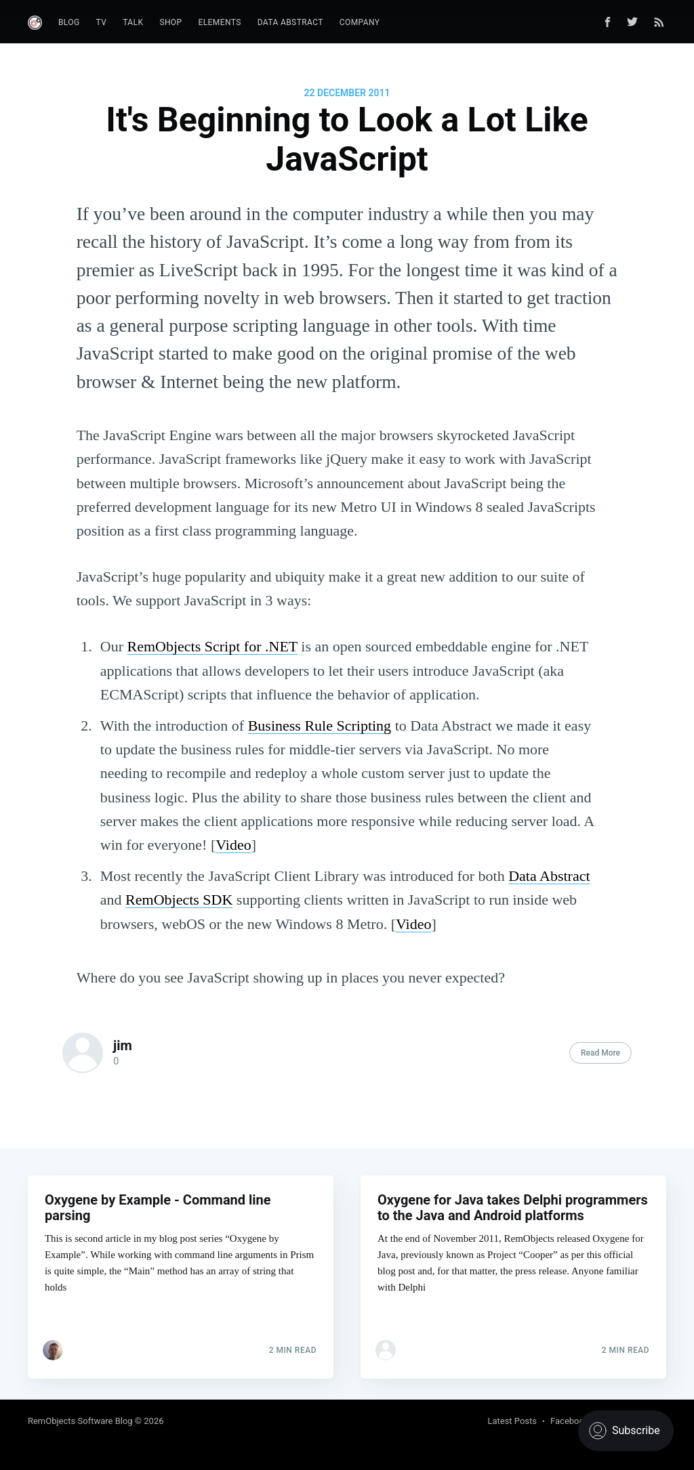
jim (122, 1045)
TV (101, 22)
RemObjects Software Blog (80, 1421)
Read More (600, 1053)
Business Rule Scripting (319, 725)
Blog (69, 22)
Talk (133, 22)
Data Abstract (290, 22)
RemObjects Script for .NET (212, 646)
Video (233, 844)
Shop (170, 22)
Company (360, 22)
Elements (220, 22)
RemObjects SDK (178, 899)
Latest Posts (512, 1421)
